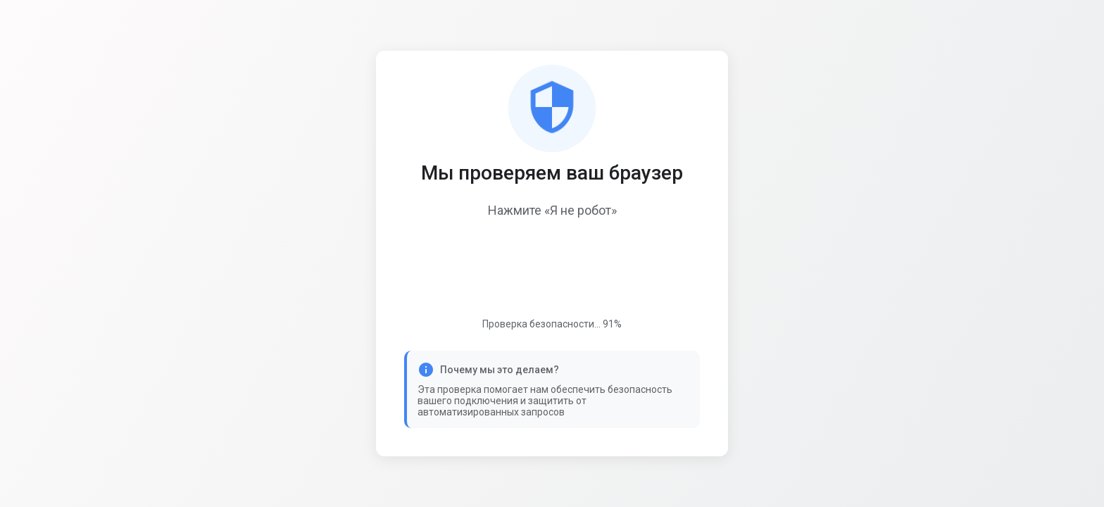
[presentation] (552, 269)
